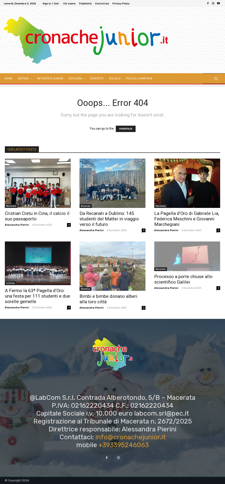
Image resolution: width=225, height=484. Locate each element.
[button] (216, 78)
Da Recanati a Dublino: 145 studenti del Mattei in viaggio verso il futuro (109, 219)
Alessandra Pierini (17, 224)
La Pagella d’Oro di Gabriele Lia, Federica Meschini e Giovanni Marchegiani (186, 219)
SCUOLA (10, 283)
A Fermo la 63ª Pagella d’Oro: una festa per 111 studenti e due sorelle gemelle (37, 296)
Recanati (86, 205)
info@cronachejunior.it (130, 437)
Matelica (85, 288)
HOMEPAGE (125, 128)
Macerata (11, 205)
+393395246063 (123, 445)
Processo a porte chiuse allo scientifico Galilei (183, 279)
